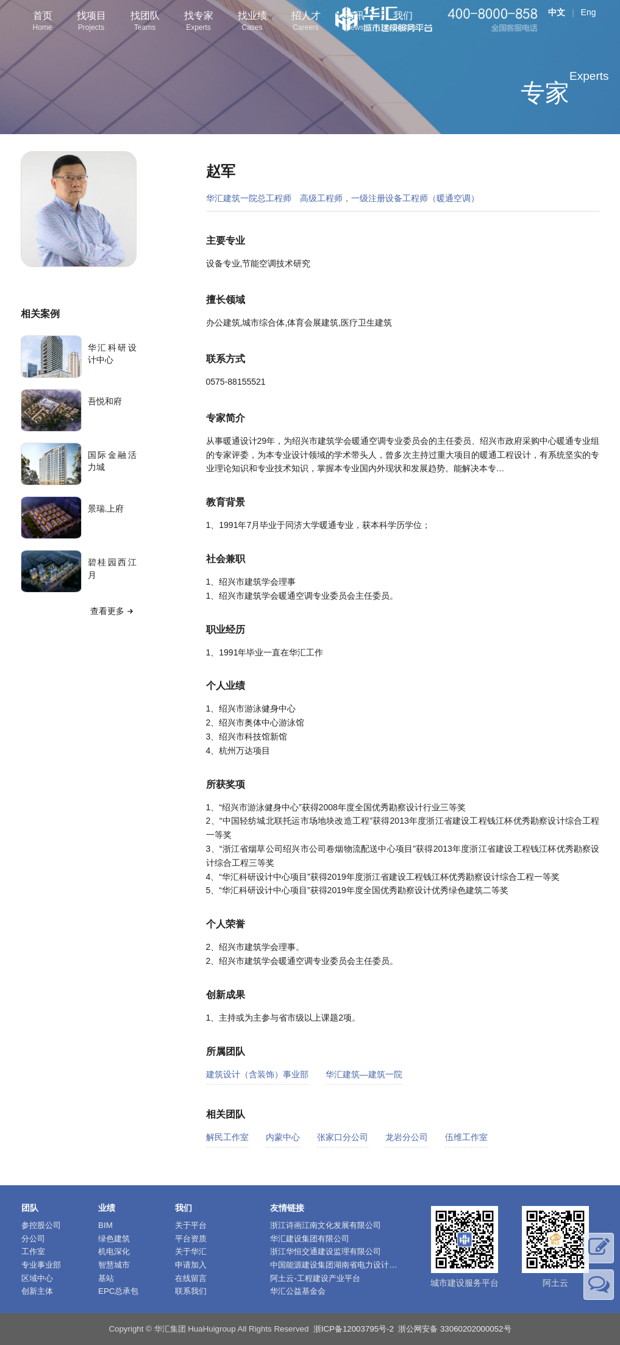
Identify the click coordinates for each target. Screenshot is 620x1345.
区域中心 (37, 1278)
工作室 (33, 1251)
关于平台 (191, 1225)
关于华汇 (191, 1251)
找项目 (91, 22)
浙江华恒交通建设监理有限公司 (325, 1251)
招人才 (306, 22)
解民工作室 (227, 1137)
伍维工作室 (466, 1137)
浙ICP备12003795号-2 (353, 1328)
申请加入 (191, 1264)
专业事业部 (41, 1264)
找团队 (145, 22)
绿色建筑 (114, 1238)
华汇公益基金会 (298, 1291)
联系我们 (191, 1291)
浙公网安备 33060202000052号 (454, 1328)
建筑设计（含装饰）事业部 (257, 1074)
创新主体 (37, 1291)
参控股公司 (41, 1225)
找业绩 (252, 22)
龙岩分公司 (406, 1137)
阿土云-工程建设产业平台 (315, 1278)
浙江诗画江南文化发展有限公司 (325, 1225)
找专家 (198, 22)
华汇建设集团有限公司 (309, 1238)
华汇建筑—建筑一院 (364, 1074)
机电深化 (114, 1251)
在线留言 (191, 1278)
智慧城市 (114, 1264)
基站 (106, 1278)
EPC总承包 (118, 1291)
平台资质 (191, 1238)
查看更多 (113, 611)
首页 (42, 22)
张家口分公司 (342, 1137)
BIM (105, 1225)
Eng (588, 12)
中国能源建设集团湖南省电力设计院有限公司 (349, 1264)
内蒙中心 (283, 1137)
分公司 (33, 1238)
